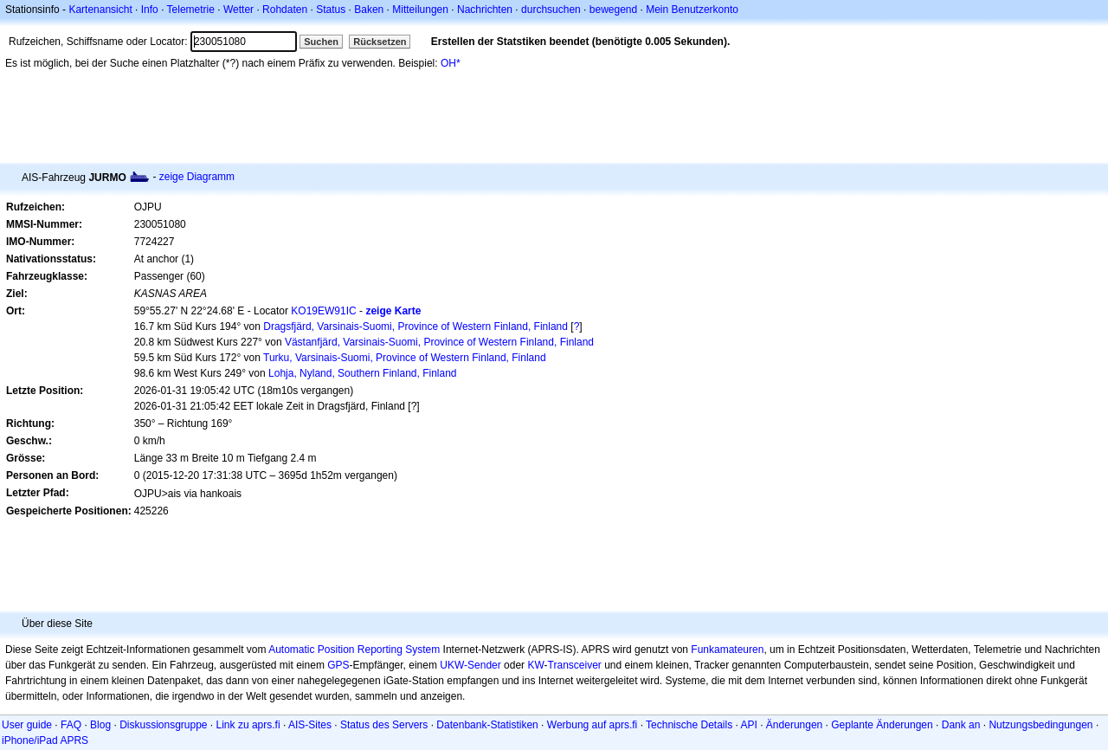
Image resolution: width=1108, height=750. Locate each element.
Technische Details (689, 725)
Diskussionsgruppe (163, 725)
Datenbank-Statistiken (487, 725)
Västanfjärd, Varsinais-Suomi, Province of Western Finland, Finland (439, 342)
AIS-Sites (310, 725)
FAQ (71, 725)
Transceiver (575, 665)
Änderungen (794, 725)
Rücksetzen (379, 41)
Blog (100, 725)
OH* (451, 63)
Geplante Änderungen (881, 725)
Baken (368, 9)
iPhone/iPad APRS (45, 740)
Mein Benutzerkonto (692, 9)
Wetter (238, 9)
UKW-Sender (470, 665)
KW (535, 665)
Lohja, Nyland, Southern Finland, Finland (362, 373)
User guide (27, 725)
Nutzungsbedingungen (1040, 725)
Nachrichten (484, 9)
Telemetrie (191, 9)
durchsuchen (551, 9)
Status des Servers (384, 725)
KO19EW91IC (323, 311)
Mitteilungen (420, 9)
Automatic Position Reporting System (354, 649)
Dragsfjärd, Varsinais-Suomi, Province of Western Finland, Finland (415, 326)
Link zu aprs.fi (248, 725)
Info (149, 9)
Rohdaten (284, 9)
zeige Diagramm (197, 177)
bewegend (613, 9)
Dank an (961, 725)
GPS (338, 665)
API (749, 725)
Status (330, 9)
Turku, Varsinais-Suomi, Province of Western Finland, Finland (404, 358)
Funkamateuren (727, 649)
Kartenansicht (100, 9)
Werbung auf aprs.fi (592, 725)
